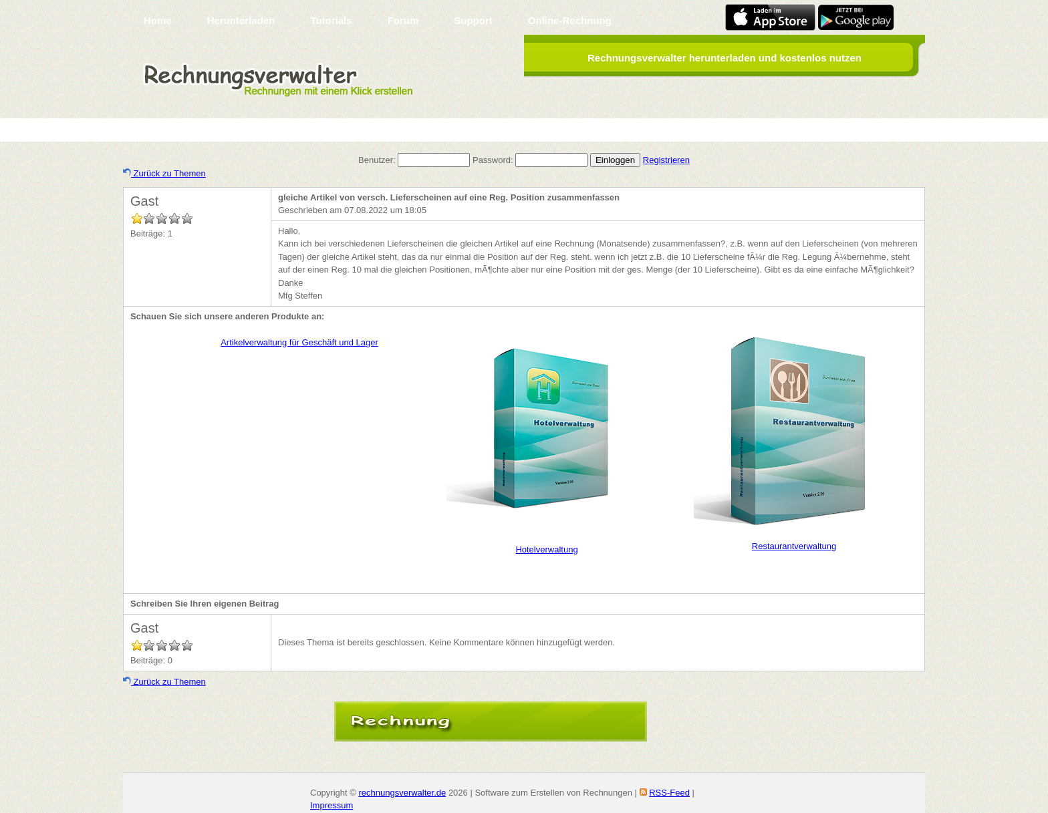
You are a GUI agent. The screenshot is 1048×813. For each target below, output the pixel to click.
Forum (403, 20)
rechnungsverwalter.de (402, 793)
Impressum (331, 805)
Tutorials (331, 20)
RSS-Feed (669, 793)
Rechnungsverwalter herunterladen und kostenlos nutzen (724, 57)
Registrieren (666, 160)
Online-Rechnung (570, 20)
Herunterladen (241, 20)
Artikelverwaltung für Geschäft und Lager (299, 342)
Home (158, 20)
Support (473, 20)
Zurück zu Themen (164, 173)
